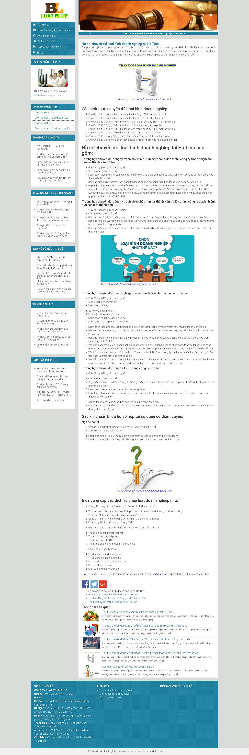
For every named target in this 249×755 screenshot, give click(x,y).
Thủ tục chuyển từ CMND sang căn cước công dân (52, 385)
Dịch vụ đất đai (43, 123)
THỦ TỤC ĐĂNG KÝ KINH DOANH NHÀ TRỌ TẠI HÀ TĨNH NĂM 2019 (54, 393)
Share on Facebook (85, 584)
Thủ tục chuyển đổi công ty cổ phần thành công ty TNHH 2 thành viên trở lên (145, 625)
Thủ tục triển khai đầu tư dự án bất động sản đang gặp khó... (54, 338)
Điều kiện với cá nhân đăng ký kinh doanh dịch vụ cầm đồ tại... (54, 179)
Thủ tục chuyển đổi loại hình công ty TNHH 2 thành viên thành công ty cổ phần (146, 639)
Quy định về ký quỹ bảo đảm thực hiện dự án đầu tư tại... (53, 171)
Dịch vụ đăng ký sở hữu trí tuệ (51, 117)
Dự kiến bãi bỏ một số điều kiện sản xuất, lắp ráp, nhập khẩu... (52, 377)
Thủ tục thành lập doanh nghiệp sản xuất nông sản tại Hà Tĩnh (53, 155)
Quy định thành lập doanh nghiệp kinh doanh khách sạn (53, 163)
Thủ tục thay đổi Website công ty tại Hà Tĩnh (112, 601)
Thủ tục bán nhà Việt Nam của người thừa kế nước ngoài (52, 330)
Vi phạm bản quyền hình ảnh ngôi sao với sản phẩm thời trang (54, 290)
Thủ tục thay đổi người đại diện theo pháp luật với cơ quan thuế (52, 218)
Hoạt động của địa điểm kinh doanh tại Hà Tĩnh (113, 594)
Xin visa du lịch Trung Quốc (51, 400)
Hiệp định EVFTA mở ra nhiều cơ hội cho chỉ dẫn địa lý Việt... (53, 258)
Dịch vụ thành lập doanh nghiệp (52, 128)
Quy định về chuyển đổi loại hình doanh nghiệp (128, 666)
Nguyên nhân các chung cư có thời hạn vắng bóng (52, 322)
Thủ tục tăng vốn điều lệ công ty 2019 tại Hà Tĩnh (53, 211)
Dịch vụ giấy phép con (47, 112)
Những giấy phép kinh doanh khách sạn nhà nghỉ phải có (51, 369)
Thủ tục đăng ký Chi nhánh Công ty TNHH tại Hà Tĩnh (117, 598)
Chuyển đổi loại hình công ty (107, 33)
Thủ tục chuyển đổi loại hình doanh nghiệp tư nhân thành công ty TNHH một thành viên (150, 653)
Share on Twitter (94, 584)
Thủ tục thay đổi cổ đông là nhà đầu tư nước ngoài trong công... (53, 234)
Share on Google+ (103, 584)
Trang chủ (84, 33)
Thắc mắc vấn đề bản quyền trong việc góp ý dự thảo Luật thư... (54, 266)
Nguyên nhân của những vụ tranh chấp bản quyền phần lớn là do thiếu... (54, 276)
